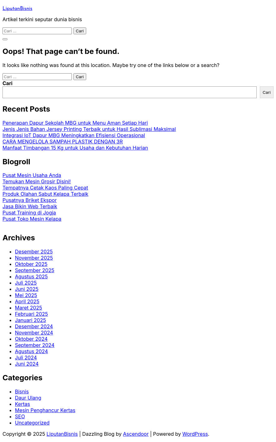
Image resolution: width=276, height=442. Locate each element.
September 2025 (34, 270)
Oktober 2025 (31, 264)
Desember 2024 (34, 326)
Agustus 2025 (31, 276)
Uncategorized (32, 423)
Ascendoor (135, 434)
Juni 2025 (27, 289)
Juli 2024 (26, 357)
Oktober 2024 (31, 339)
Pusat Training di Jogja (29, 212)
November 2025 (34, 258)
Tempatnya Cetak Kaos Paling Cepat (45, 188)
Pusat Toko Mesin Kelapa (31, 219)
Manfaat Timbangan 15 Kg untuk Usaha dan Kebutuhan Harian (75, 148)
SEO (20, 416)
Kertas (22, 404)
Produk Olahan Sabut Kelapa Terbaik (45, 194)
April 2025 (27, 301)
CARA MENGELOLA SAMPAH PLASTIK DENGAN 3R (62, 141)
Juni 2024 (27, 364)
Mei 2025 (26, 295)
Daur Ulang (28, 398)
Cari (7, 83)
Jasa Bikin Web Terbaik (29, 206)
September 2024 (34, 345)
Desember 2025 (34, 251)
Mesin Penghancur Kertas (45, 410)
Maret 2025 (28, 308)
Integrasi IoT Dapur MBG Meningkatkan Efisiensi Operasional (73, 135)
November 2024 (34, 332)
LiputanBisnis (17, 8)
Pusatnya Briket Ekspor (29, 200)
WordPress (195, 434)
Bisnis (22, 391)
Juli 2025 (26, 283)
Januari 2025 (30, 320)
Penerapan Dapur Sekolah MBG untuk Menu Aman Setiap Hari (75, 123)
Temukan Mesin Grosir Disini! (36, 181)
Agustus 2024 (31, 351)
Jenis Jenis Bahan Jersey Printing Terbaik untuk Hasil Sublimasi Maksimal (89, 129)
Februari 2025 (31, 314)
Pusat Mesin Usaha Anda (31, 175)
